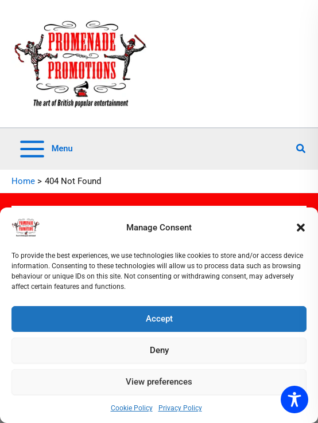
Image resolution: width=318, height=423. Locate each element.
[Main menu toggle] (45, 149)
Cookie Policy (132, 408)
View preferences (159, 382)
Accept (159, 319)
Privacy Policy (180, 408)
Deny (159, 350)
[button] (301, 227)
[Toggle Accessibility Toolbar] (294, 399)
